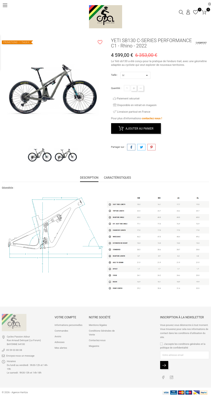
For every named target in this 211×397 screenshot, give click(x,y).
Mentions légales (98, 325)
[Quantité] (127, 88)
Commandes (61, 330)
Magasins (94, 346)
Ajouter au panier (136, 128)
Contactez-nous (97, 340)
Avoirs (58, 336)
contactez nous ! (152, 118)
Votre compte (65, 317)
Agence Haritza (20, 392)
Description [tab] (89, 177)
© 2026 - (7, 392)
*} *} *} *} (135, 75)
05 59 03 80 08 (14, 350)
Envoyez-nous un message (20, 355)
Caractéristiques (117, 177)
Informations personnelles (68, 325)
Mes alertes (61, 347)
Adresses (59, 342)
